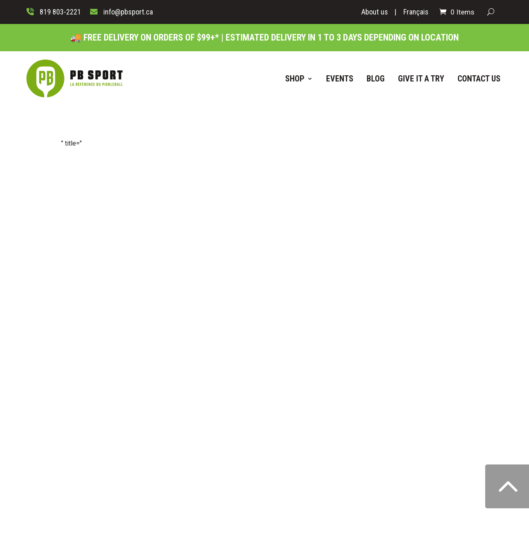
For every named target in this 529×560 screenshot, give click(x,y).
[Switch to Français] (416, 13)
